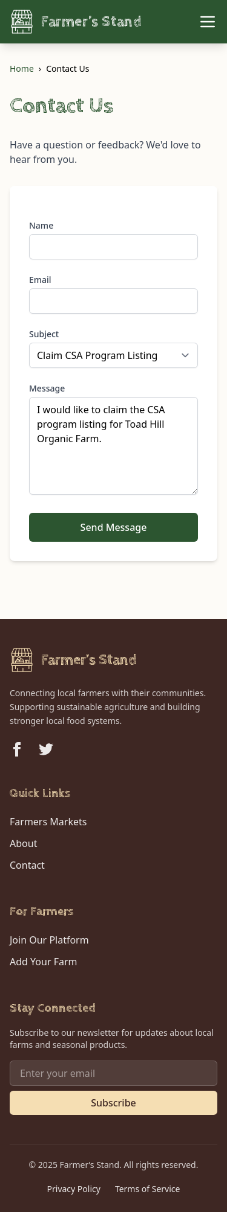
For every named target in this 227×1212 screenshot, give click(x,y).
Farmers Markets (48, 821)
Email (40, 279)
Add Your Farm (43, 961)
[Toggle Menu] (207, 21)
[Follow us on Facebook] (17, 749)
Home (22, 68)
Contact (27, 865)
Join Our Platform (49, 940)
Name (41, 225)
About (23, 843)
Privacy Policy (73, 1189)
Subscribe (113, 1102)
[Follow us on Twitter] (46, 749)
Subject (44, 334)
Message (47, 388)
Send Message (114, 527)
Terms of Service (147, 1189)
